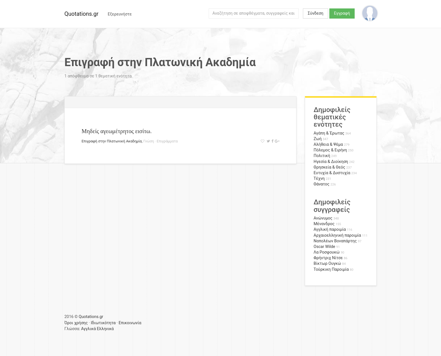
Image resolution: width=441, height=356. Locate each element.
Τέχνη (319, 178)
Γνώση (148, 141)
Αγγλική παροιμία (330, 229)
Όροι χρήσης (76, 323)
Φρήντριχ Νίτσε (328, 258)
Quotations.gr (81, 13)
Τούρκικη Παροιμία (331, 269)
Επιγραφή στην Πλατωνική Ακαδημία (112, 141)
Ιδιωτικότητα (103, 323)
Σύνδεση (315, 13)
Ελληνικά (105, 328)
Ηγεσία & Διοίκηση (331, 161)
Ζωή (318, 138)
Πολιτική (322, 155)
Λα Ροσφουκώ (327, 252)
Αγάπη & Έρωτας (329, 133)
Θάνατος (321, 184)
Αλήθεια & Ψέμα (328, 144)
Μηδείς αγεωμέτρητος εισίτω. (117, 131)
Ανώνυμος (323, 218)
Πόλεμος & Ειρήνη (330, 150)
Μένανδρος (324, 223)
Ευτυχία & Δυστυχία (332, 173)
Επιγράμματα (167, 141)
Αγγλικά (88, 328)
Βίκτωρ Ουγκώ (327, 263)
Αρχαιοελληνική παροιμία (337, 235)
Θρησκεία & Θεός (329, 167)
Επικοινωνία (130, 323)
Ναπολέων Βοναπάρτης (335, 241)
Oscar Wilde (324, 246)
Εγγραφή (342, 13)
